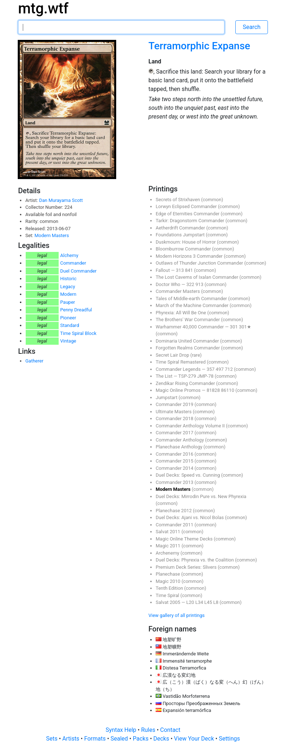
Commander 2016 (175, 454)
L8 (216, 602)
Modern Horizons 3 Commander (190, 256)
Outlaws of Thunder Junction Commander (200, 263)
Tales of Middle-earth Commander (192, 298)
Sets (52, 738)
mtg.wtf (43, 8)
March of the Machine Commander (193, 305)
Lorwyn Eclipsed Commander (187, 206)
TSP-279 (187, 376)
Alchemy (69, 255)
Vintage (68, 341)
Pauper (67, 302)
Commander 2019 (175, 404)
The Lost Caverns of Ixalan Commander (197, 277)
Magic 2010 (168, 581)
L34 (199, 602)
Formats (95, 738)
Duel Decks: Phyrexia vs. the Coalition (195, 560)
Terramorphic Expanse (199, 46)
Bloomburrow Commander (184, 249)
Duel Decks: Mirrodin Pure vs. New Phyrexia (201, 496)
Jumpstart (167, 397)
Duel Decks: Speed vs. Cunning (188, 475)
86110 (228, 390)
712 (229, 369)
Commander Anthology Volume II (191, 425)
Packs (141, 738)
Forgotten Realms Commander (188, 348)
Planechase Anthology (179, 446)
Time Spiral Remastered (181, 362)
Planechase (168, 574)
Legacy (67, 286)
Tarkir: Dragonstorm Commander (191, 220)
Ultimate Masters (174, 411)
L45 (208, 602)
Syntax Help (122, 729)
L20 (190, 602)
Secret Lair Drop (173, 355)
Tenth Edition (170, 588)
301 (234, 327)
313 (180, 270)
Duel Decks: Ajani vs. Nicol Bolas (190, 517)
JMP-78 (206, 376)
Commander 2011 (175, 524)
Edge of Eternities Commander (188, 213)
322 (190, 284)
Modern (68, 294)
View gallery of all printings (176, 615)
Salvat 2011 (168, 531)
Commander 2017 (175, 432)
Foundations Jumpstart (181, 234)
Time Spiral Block (78, 333)
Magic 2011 (168, 545)
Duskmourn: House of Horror (186, 242)
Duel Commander (78, 271)
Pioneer (68, 317)
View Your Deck (194, 738)
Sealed (119, 738)
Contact (170, 729)
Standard (69, 325)
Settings (229, 738)
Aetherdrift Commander (181, 228)
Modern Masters (51, 235)
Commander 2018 (175, 418)
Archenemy (168, 553)
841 (189, 270)
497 (220, 369)
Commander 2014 (175, 468)
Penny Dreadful (76, 309)
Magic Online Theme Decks (185, 539)
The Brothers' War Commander (188, 319)
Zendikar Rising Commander (186, 383)
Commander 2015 (175, 461)
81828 (214, 390)
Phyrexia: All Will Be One (181, 312)
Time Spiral (168, 595)
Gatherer (34, 361)
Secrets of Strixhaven (178, 199)
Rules (149, 729)
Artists (71, 738)
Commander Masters (178, 291)
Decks (162, 738)
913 (200, 284)
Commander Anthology (180, 440)
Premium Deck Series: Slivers (187, 567)
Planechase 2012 (174, 510)
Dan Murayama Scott (61, 200)
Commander (73, 263)
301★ (245, 327)
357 (211, 369)
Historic (68, 278)
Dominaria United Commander (188, 341)
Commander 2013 (175, 482)
